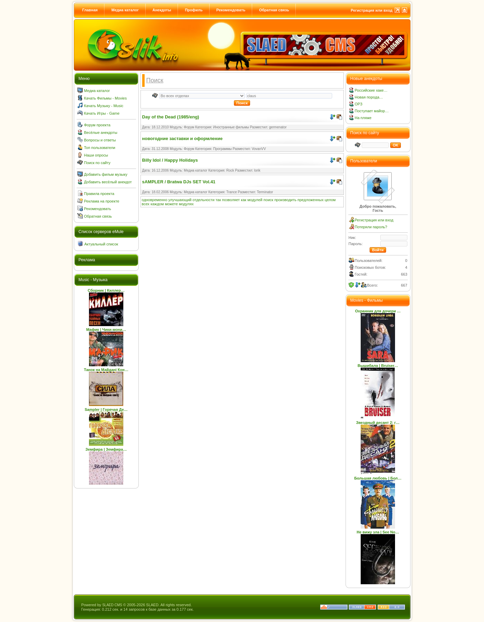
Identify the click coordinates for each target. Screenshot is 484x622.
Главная (90, 10)
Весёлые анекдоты (100, 132)
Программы (222, 149)
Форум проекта (97, 125)
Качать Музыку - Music (103, 106)
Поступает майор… (372, 111)
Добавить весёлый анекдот (108, 182)
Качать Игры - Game (102, 113)
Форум (189, 127)
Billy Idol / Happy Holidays (170, 160)
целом (330, 200)
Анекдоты (162, 10)
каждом (157, 204)
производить (285, 200)
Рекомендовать (231, 10)
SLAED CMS (112, 605)
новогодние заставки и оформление (182, 138)
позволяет (231, 200)
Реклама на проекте (102, 201)
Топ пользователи (99, 148)
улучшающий (179, 200)
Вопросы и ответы (100, 140)
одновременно (155, 200)
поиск (268, 200)
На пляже (363, 118)
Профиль (193, 10)
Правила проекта (99, 194)
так (218, 200)
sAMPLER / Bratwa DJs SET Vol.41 (179, 181)
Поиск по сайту (97, 163)
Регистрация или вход (372, 10)
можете (171, 204)
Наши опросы (96, 155)
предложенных (310, 200)
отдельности (204, 200)
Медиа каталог (124, 10)
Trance (231, 192)
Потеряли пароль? (371, 227)
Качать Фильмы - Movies (105, 98)
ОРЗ (358, 104)
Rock (230, 170)
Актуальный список (101, 244)
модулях (186, 204)
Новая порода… (369, 97)
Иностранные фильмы (231, 127)
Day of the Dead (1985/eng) (170, 116)
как (243, 200)
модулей (254, 200)
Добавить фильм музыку (105, 174)
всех (146, 204)
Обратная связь (274, 10)
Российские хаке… (371, 90)
